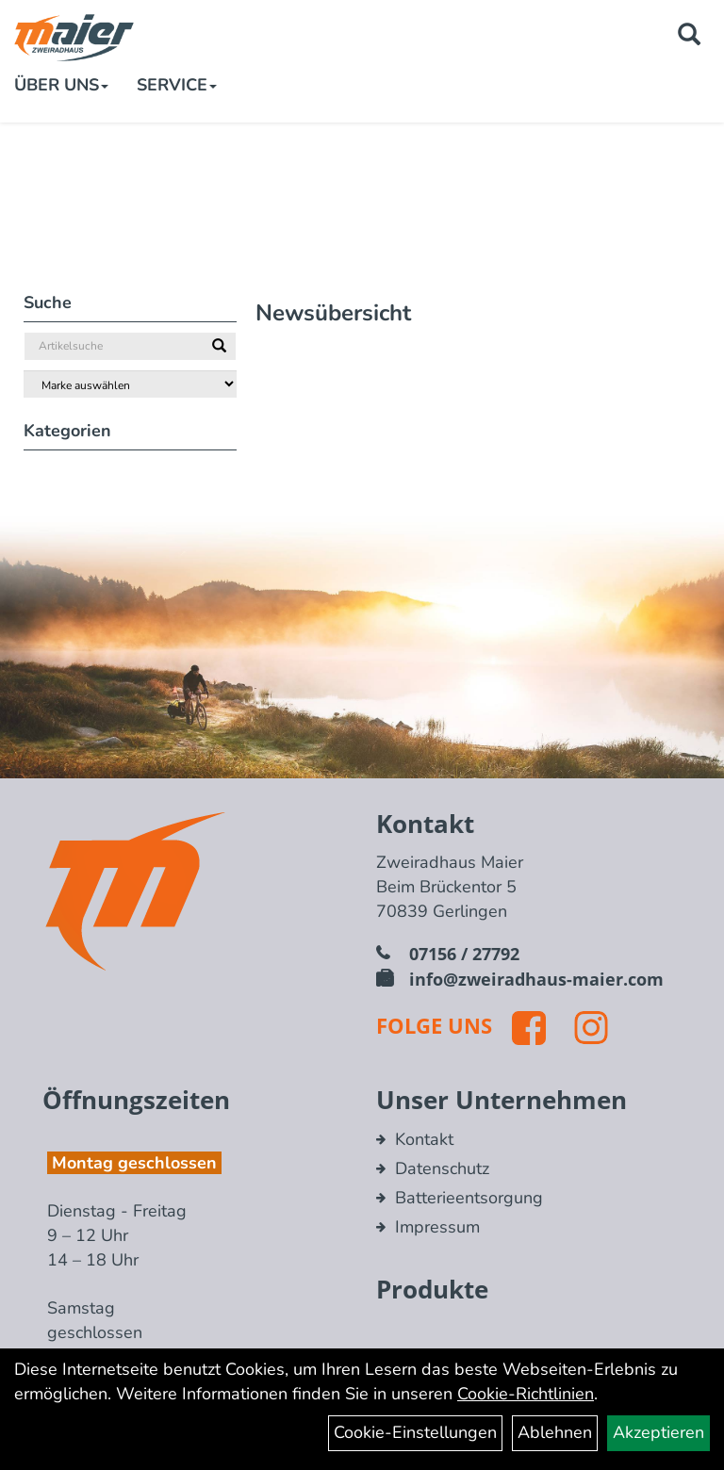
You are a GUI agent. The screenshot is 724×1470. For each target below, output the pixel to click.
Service (177, 85)
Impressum (437, 1227)
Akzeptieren (658, 1432)
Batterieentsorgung (469, 1197)
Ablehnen (555, 1432)
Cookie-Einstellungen (415, 1432)
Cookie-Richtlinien (525, 1393)
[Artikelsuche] (689, 37)
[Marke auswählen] (130, 384)
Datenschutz (442, 1168)
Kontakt (424, 1139)
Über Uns (61, 85)
